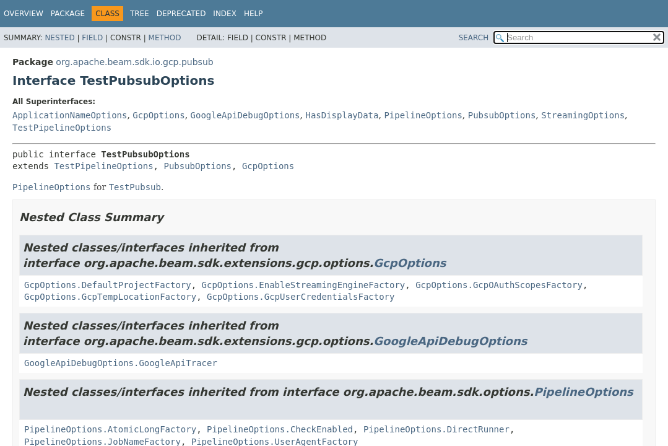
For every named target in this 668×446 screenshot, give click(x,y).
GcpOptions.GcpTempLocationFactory (110, 297)
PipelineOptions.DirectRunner (436, 429)
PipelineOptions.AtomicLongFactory (110, 429)
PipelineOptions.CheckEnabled (280, 429)
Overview (23, 13)
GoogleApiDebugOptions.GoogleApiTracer (120, 363)
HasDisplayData (341, 115)
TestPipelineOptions (61, 128)
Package (68, 13)
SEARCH (474, 37)
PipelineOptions (423, 115)
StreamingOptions (583, 115)
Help (253, 13)
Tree (139, 13)
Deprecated (181, 13)
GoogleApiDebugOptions (245, 115)
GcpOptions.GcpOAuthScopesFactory (499, 285)
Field (92, 37)
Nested (59, 37)
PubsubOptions (502, 115)
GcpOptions (158, 115)
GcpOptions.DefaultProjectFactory (107, 285)
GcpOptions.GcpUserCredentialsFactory (300, 297)
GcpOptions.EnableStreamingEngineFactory (304, 285)
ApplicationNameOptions (69, 115)
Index (224, 13)
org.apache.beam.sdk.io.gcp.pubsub (134, 62)
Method (165, 37)
